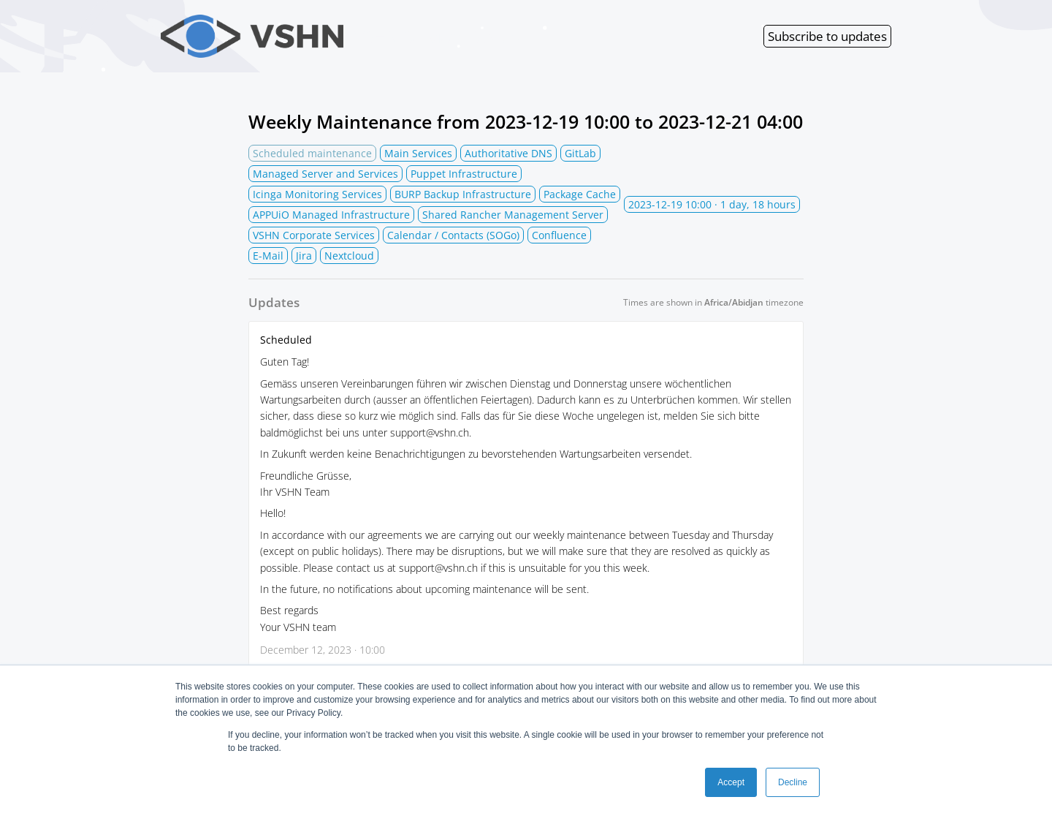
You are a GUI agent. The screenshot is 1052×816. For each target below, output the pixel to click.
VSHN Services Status (340, 36)
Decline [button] (792, 782)
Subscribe (827, 36)
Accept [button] (730, 782)
